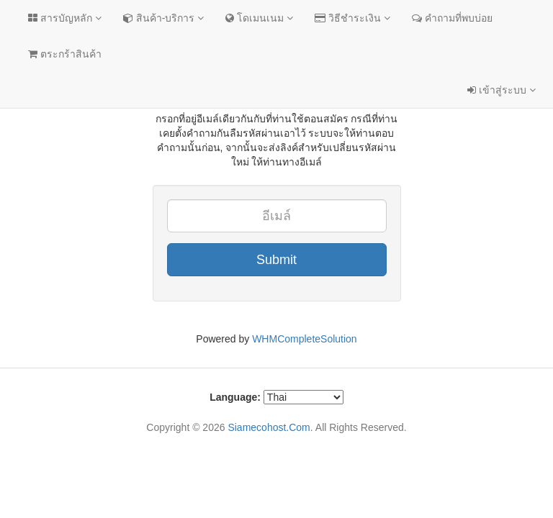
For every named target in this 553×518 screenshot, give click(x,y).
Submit (276, 260)
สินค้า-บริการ (163, 18)
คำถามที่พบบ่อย (452, 18)
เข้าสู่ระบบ (501, 90)
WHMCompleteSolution (304, 339)
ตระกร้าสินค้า (65, 54)
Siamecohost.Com (269, 427)
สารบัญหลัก (65, 18)
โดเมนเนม (259, 18)
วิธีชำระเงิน (352, 18)
